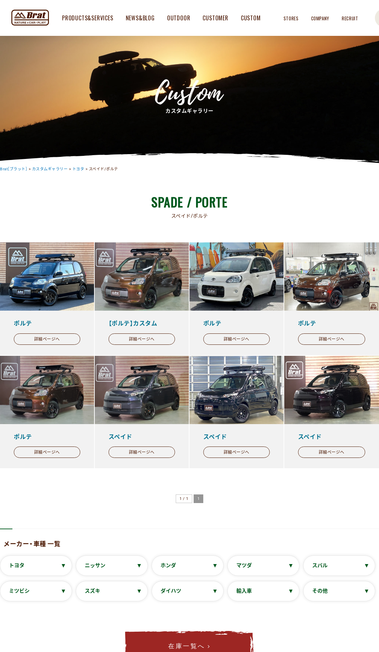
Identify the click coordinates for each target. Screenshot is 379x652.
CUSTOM (251, 18)
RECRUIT (350, 18)
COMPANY (320, 18)
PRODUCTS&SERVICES (87, 18)
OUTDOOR (179, 18)
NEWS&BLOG (140, 18)
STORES (291, 18)
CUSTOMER (215, 18)
